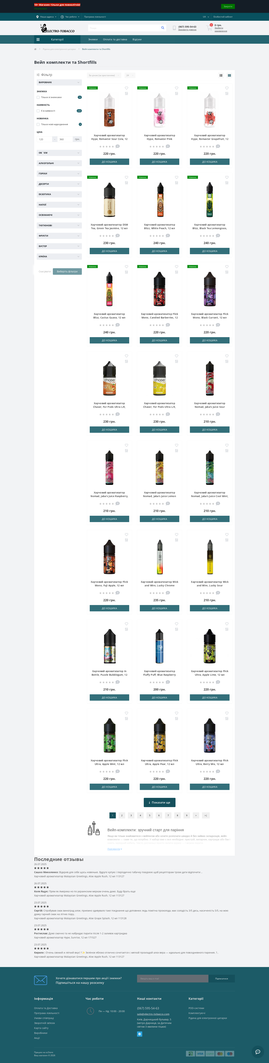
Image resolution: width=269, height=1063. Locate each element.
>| (206, 815)
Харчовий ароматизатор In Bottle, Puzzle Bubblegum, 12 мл (109, 674)
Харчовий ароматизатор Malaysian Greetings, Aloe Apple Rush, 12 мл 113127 (79, 876)
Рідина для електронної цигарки (59, 49)
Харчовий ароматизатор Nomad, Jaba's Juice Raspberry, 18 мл (109, 496)
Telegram (139, 1034)
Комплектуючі (197, 1013)
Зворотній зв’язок (44, 1023)
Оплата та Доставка (46, 1008)
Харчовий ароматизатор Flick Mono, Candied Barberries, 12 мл (159, 317)
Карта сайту (41, 1028)
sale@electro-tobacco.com (153, 1014)
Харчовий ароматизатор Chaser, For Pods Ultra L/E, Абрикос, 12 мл (109, 407)
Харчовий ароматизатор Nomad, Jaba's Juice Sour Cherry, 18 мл (209, 407)
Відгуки (137, 39)
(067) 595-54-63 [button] (148, 1008)
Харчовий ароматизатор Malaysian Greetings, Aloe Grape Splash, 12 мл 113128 (80, 918)
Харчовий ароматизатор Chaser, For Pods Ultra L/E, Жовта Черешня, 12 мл (159, 407)
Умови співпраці (44, 1018)
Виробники (40, 1033)
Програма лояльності (95, 16)
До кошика (109, 161)
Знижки (93, 39)
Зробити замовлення (221, 29)
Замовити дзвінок (187, 29)
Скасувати (45, 271)
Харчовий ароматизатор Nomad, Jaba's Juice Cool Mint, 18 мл (209, 496)
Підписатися (221, 978)
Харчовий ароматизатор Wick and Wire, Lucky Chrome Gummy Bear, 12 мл (159, 585)
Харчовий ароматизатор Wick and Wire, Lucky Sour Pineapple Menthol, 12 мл (210, 585)
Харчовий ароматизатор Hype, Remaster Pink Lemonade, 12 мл (159, 139)
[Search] (162, 28)
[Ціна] (44, 139)
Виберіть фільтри (67, 271)
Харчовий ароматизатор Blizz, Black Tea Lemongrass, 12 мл (209, 228)
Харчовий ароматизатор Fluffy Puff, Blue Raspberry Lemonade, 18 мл (159, 674)
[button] (70, 17)
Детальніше (40, 8)
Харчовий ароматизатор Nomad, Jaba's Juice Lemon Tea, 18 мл (159, 496)
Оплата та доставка (115, 39)
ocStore (49, 1052)
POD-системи (196, 1008)
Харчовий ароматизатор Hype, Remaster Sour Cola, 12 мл (109, 139)
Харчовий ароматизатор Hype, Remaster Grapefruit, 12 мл (209, 139)
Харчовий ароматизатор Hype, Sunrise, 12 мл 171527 (65, 937)
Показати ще (159, 802)
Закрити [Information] (228, 6)
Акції (37, 1038)
